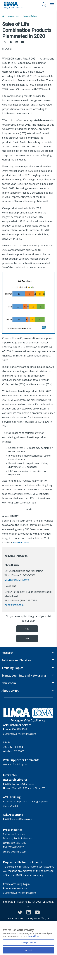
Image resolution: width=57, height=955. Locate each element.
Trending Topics (12, 668)
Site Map (8, 901)
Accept (28, 951)
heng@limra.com (14, 605)
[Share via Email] (22, 42)
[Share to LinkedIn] (17, 42)
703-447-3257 (16, 847)
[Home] (3, 16)
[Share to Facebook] (11, 42)
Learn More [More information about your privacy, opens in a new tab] (33, 937)
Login (26, 884)
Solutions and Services (16, 660)
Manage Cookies (28, 943)
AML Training (12, 797)
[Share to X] (5, 42)
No (27, 638)
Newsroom (13, 16)
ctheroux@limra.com (14, 851)
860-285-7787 (18, 842)
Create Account (11, 884)
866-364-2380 (11, 806)
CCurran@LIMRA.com (17, 579)
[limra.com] (13, 4)
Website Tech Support (16, 764)
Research (7, 653)
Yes (27, 628)
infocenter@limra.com (22, 784)
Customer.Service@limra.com (19, 733)
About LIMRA (10, 690)
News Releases (31, 16)
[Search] (44, 5)
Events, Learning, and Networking (24, 675)
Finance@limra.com (21, 819)
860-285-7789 (19, 729)
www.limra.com (21, 542)
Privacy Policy (23, 901)
